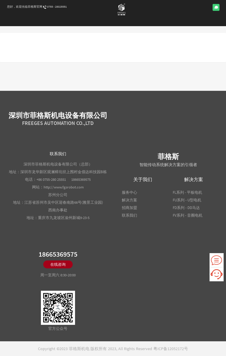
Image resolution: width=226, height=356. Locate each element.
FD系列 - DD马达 (186, 207)
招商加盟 (129, 207)
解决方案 (129, 200)
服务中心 (129, 192)
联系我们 (129, 215)
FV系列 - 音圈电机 (187, 215)
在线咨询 (58, 264)
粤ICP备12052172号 (170, 348)
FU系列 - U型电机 (187, 200)
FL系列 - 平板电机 (187, 192)
